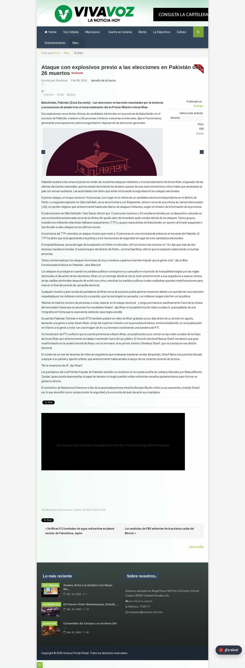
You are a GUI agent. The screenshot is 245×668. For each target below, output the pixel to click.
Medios (71, 94)
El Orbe (198, 106)
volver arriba (196, 546)
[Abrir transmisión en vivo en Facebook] (229, 650)
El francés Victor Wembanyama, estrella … (90, 604)
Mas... (77, 43)
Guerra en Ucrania (120, 32)
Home (50, 32)
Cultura (181, 32)
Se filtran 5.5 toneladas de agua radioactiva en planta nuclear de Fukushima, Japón (79, 531)
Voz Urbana (70, 32)
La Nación (49, 623)
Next (202, 152)
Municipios (93, 32)
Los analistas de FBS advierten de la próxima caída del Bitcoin (159, 531)
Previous (43, 152)
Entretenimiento (55, 43)
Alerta (142, 32)
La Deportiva (161, 32)
